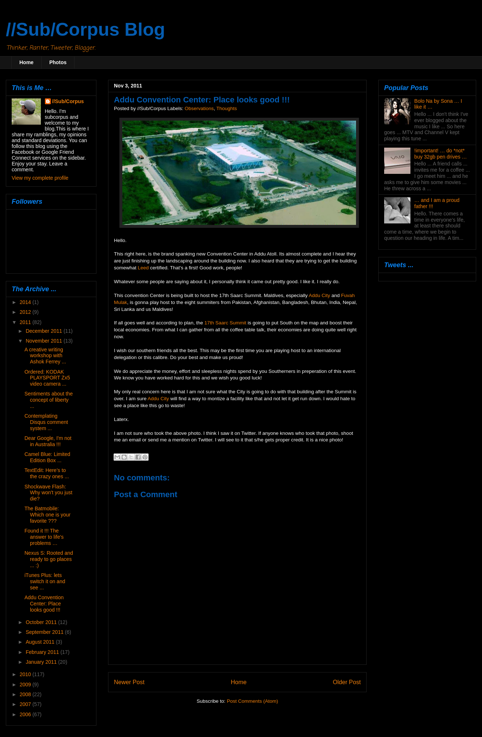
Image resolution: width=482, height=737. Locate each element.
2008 (26, 694)
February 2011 (43, 652)
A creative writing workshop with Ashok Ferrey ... (45, 356)
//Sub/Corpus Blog (85, 29)
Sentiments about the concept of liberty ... (48, 400)
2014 (26, 302)
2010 (26, 674)
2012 (26, 312)
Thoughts (226, 108)
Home (26, 62)
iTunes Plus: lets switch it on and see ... (44, 581)
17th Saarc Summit (225, 322)
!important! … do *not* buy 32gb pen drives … (440, 154)
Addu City (319, 295)
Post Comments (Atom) (252, 701)
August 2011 (41, 642)
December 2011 (45, 331)
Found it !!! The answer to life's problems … (44, 537)
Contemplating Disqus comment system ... (46, 422)
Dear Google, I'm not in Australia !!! (48, 441)
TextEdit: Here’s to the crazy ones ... (46, 473)
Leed (143, 267)
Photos (57, 62)
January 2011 (42, 662)
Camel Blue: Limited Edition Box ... (47, 457)
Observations (199, 108)
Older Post (347, 682)
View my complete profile (40, 178)
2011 (26, 322)
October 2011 (42, 622)
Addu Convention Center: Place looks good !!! (44, 603)
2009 (26, 684)
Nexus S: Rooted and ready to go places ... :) (48, 559)
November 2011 (45, 341)
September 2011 (45, 632)
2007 (26, 704)
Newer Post (129, 682)
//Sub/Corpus (68, 101)
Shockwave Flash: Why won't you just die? (48, 493)
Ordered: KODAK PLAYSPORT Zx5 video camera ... (47, 378)
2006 (26, 714)
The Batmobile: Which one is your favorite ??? (47, 515)
